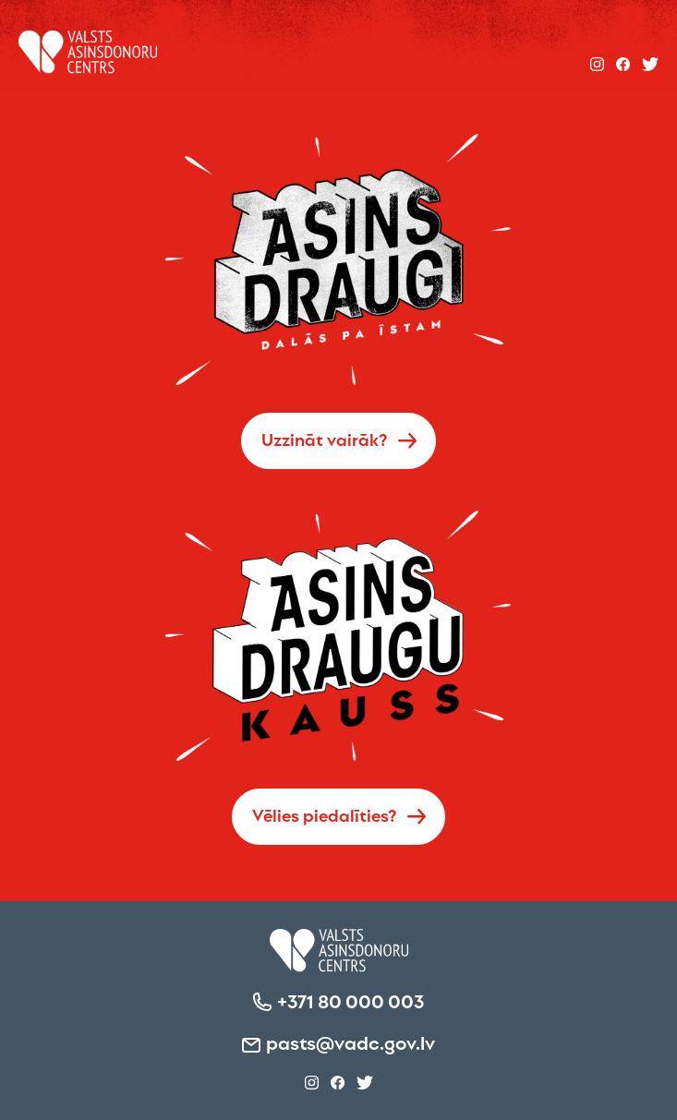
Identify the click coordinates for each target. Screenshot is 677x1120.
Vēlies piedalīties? (324, 814)
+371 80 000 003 (350, 1000)
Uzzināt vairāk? (324, 439)
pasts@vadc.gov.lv (350, 1041)
